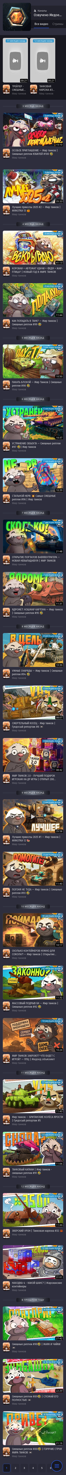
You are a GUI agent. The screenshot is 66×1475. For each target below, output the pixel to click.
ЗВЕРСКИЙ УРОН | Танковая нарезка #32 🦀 (37, 1230)
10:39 (59, 490)
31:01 (59, 1277)
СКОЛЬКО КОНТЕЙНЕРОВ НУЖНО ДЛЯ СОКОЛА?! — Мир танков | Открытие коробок (33, 954)
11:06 (59, 1163)
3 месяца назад (52, 115)
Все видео (41, 24)
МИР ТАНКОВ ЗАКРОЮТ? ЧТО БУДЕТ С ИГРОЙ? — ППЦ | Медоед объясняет (33, 1057)
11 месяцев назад (16, 40)
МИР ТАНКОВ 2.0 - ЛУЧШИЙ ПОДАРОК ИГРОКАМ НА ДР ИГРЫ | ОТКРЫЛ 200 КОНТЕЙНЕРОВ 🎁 (33, 779)
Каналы (40, 10)
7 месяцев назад (51, 522)
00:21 (24, 80)
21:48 (59, 551)
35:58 (59, 831)
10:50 (59, 376)
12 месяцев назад (43, 40)
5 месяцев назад (51, 347)
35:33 (59, 201)
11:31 (59, 603)
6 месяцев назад (51, 408)
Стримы (57, 24)
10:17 (59, 945)
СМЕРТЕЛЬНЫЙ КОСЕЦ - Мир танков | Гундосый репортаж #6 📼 (33, 725)
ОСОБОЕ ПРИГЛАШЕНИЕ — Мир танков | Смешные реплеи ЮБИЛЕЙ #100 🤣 (35, 152)
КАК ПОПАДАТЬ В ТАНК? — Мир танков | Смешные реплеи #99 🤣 (35, 322)
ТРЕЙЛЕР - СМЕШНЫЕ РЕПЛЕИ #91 (19, 90)
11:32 (59, 997)
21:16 (59, 1443)
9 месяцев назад (51, 802)
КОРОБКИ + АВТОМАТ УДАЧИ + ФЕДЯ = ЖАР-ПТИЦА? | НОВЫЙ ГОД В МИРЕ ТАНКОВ (37, 270)
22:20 (59, 1390)
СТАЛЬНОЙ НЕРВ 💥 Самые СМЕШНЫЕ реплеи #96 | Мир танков (34, 497)
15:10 (59, 144)
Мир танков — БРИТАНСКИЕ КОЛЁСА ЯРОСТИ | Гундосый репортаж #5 (37, 1118)
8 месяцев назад (51, 635)
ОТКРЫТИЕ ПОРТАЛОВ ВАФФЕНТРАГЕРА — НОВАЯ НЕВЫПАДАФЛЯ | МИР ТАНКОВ (36, 558)
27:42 (59, 1338)
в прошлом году (52, 1309)
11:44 (59, 315)
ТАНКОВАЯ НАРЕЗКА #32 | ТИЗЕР (46, 90)
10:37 (59, 437)
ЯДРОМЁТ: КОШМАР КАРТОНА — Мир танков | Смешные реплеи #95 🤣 (37, 611)
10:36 (59, 665)
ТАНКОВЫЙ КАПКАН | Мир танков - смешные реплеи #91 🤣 (32, 1171)
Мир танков (19, 93)
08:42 (59, 770)
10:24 (59, 1050)
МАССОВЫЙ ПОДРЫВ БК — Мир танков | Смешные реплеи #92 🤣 (35, 1005)
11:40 (59, 883)
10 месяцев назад (51, 915)
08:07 (59, 717)
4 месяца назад (52, 233)
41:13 (59, 262)
